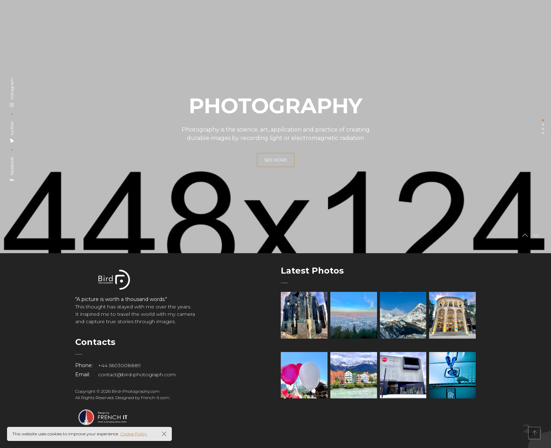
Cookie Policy (133, 433)
